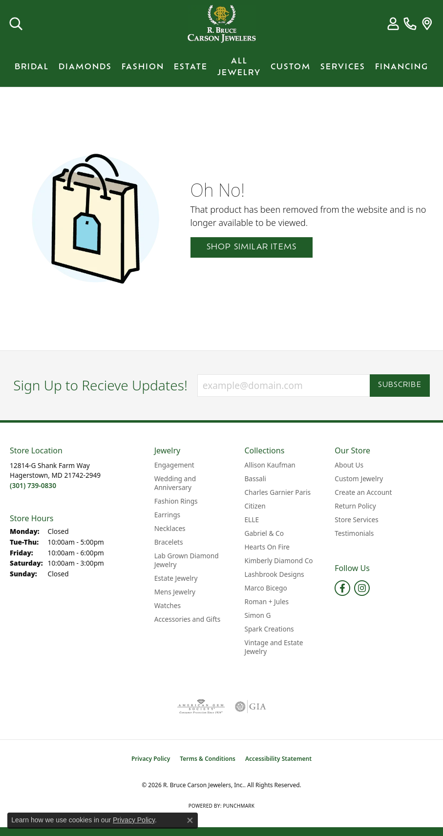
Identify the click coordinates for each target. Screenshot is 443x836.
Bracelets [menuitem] (168, 542)
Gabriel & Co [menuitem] (263, 533)
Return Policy (355, 505)
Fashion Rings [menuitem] (176, 501)
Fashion (143, 67)
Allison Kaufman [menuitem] (269, 464)
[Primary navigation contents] (221, 67)
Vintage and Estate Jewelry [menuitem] (273, 647)
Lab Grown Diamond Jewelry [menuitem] (186, 560)
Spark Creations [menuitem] (269, 628)
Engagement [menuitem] (174, 464)
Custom (291, 67)
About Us (349, 464)
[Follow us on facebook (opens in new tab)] (342, 588)
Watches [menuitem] (167, 605)
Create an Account (363, 492)
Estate (191, 67)
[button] (16, 24)
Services (342, 67)
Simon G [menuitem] (257, 615)
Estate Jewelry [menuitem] (176, 578)
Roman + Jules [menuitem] (266, 601)
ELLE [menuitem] (251, 519)
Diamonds (85, 67)
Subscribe (400, 385)
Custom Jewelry (359, 478)
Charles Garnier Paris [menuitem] (277, 492)
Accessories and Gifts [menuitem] (187, 619)
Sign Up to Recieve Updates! (100, 385)
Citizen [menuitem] (254, 505)
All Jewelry (239, 67)
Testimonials (354, 533)
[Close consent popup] (190, 820)
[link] (410, 24)
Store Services (357, 519)
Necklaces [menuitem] (170, 528)
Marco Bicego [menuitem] (265, 587)
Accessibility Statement (278, 758)
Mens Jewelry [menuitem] (174, 591)
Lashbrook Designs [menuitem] (274, 574)
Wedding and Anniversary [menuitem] (175, 483)
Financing (401, 67)
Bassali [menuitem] (255, 478)
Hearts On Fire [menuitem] (267, 546)
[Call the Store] (33, 485)
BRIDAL (32, 67)
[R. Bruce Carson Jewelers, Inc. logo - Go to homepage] (222, 24)
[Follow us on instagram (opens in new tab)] (362, 588)
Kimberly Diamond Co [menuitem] (278, 560)
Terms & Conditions (207, 758)
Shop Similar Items (252, 247)
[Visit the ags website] (201, 706)
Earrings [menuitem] (167, 514)
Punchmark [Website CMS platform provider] (238, 805)
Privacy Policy (150, 758)
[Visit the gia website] (250, 706)
